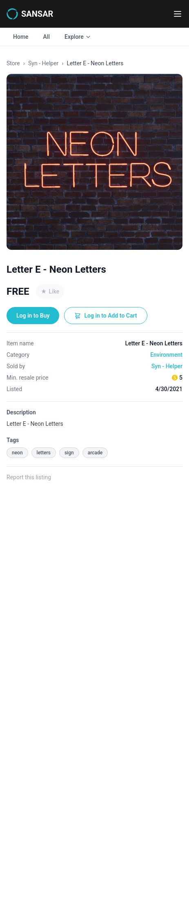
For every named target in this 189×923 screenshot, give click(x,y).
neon (17, 453)
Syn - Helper (43, 63)
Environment (166, 354)
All (46, 36)
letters (44, 453)
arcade (95, 453)
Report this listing (29, 477)
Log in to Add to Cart (105, 315)
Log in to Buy (32, 315)
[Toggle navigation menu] (177, 14)
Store (13, 63)
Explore (77, 36)
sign (69, 453)
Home (21, 36)
